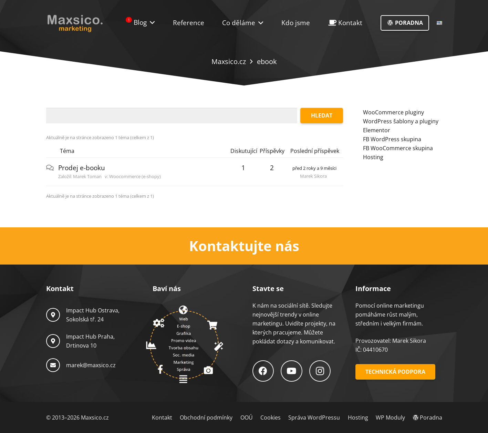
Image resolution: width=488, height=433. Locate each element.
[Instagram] (320, 371)
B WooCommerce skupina (399, 148)
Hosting (373, 157)
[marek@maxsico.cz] (56, 365)
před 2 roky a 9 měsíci (314, 168)
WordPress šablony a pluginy (400, 121)
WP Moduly (390, 417)
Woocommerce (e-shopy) (135, 176)
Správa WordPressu (314, 417)
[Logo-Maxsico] (75, 23)
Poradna (427, 417)
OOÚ (246, 417)
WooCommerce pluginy (393, 112)
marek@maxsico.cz (91, 365)
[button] (259, 23)
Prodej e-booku (81, 167)
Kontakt (162, 417)
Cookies (270, 417)
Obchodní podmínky (206, 417)
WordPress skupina (396, 139)
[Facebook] (263, 371)
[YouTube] (291, 371)
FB (367, 139)
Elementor (376, 130)
